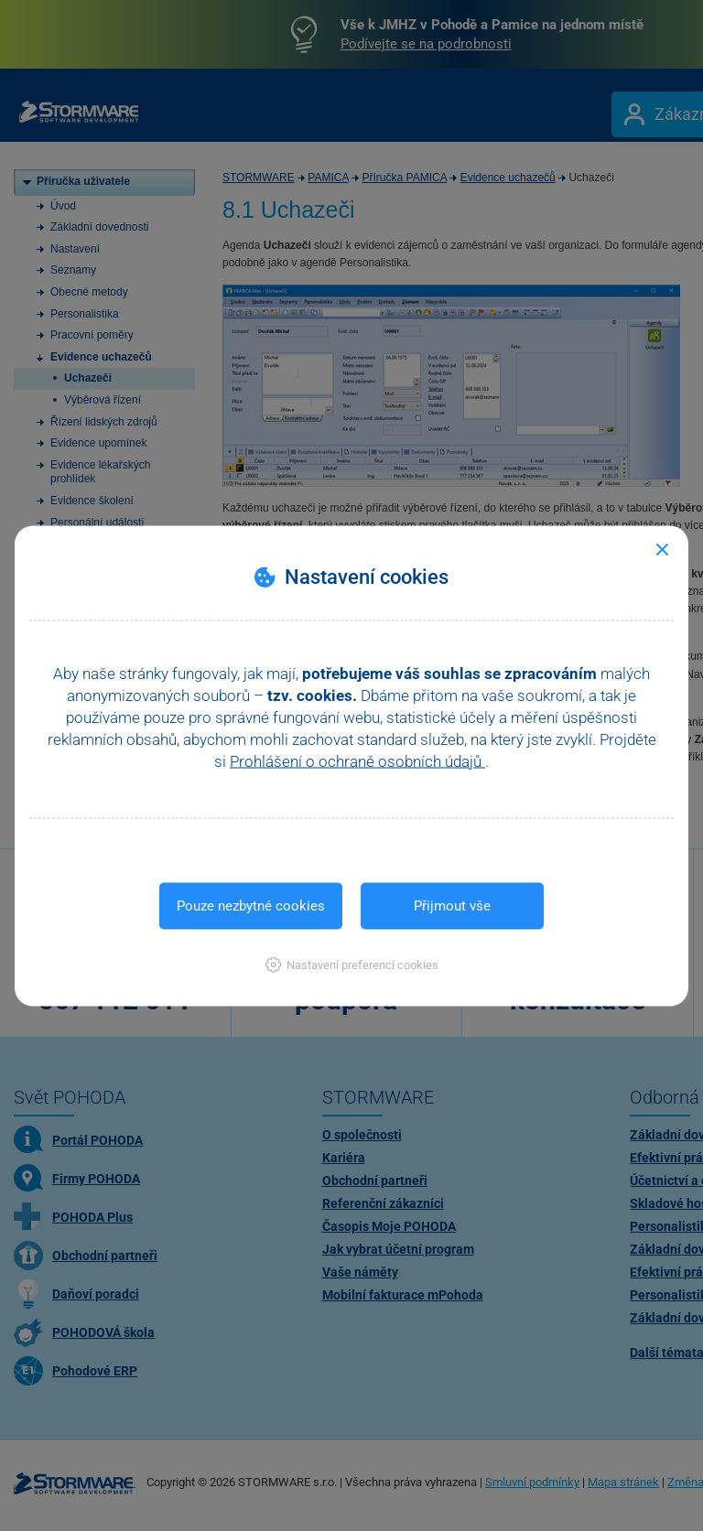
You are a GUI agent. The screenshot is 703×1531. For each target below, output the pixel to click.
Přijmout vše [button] (452, 905)
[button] (351, 964)
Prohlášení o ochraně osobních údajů (357, 760)
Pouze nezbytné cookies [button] (251, 905)
